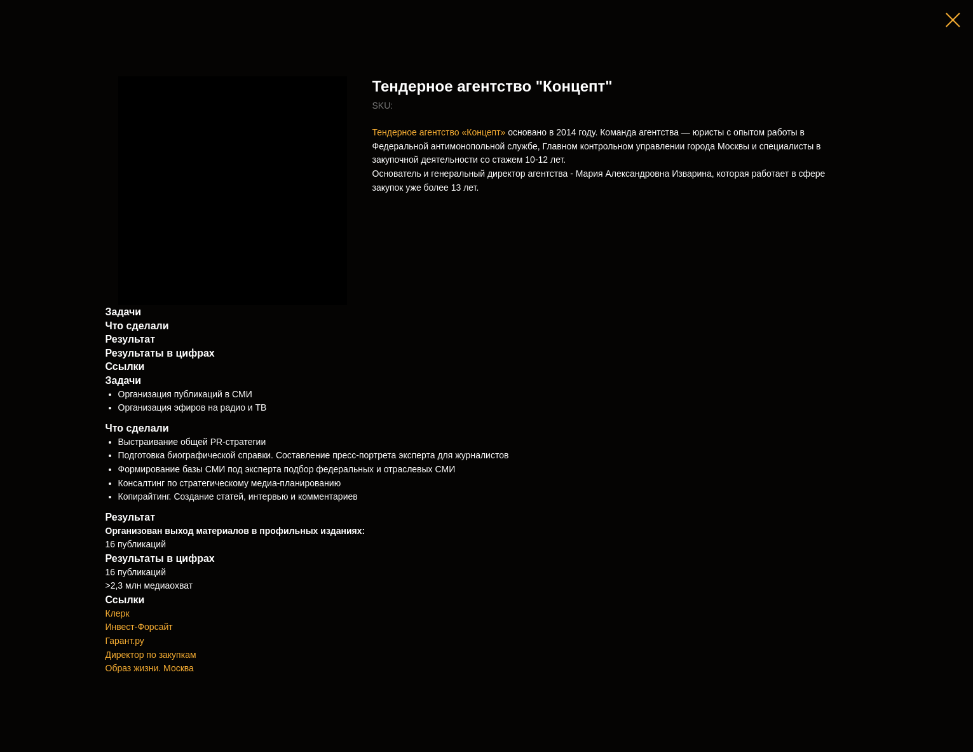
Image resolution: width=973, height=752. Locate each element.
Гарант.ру (124, 641)
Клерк (117, 613)
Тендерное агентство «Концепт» (439, 132)
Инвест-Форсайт (139, 627)
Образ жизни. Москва (149, 668)
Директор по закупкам (150, 655)
